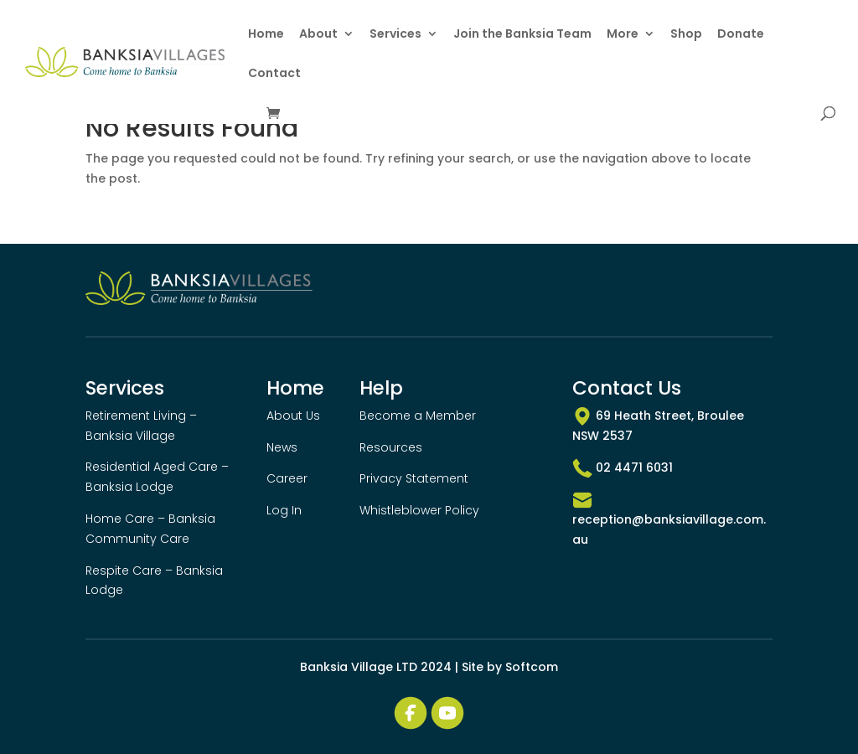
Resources (390, 447)
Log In (284, 510)
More (622, 35)
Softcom (531, 666)
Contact (274, 74)
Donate (740, 35)
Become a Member (417, 415)
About (318, 35)
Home (266, 35)
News (281, 447)
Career (287, 478)
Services (395, 35)
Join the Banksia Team (522, 35)
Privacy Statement (413, 478)
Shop (686, 35)
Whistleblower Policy (419, 510)
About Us (293, 415)
